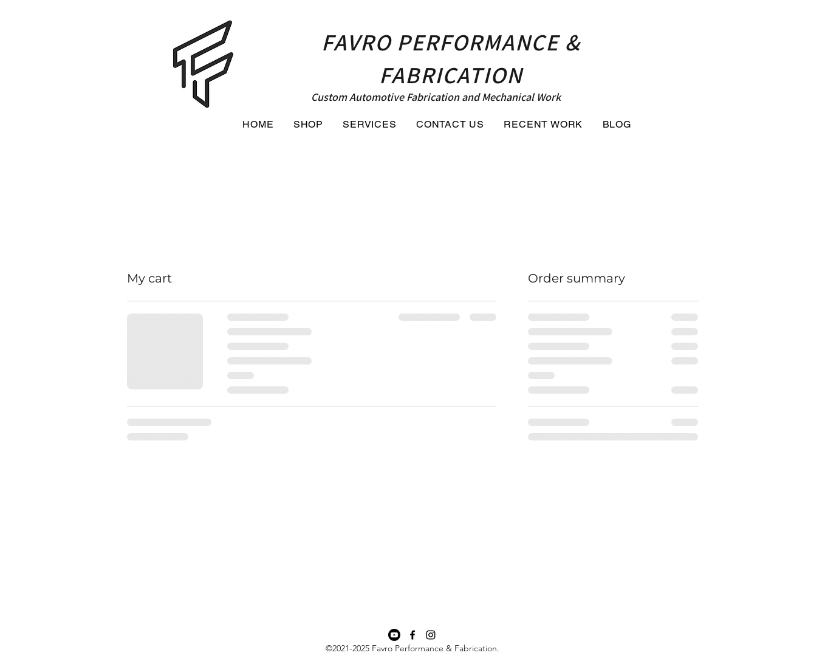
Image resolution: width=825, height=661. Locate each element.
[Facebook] (412, 635)
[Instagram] (431, 635)
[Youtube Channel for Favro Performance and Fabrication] (394, 635)
